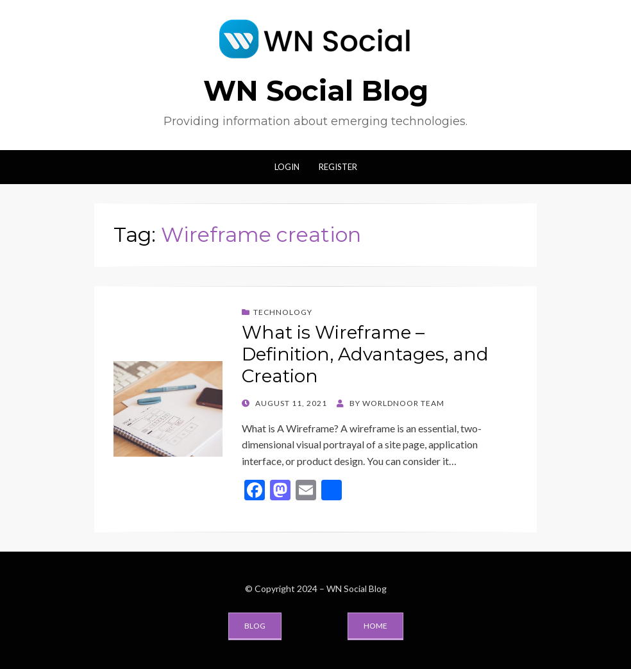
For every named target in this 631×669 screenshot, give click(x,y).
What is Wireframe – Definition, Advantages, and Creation (365, 353)
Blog (254, 626)
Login (286, 167)
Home (375, 626)
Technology (282, 312)
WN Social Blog (315, 90)
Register (338, 167)
